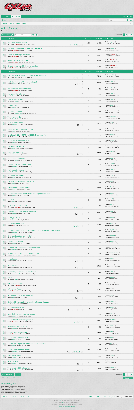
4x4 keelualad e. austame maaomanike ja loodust (27, 75)
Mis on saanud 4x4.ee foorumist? (21, 295)
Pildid (10, 277)
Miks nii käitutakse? (15, 122)
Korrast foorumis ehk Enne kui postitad (23, 66)
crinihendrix (18, 273)
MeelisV (112, 75)
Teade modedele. (14, 117)
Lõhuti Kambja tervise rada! (18, 338)
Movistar (112, 241)
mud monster (18, 113)
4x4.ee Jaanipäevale (15, 283)
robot (111, 193)
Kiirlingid (3, 17)
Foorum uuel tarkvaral (16, 307)
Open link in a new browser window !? (22, 314)
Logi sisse (12, 20)
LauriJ (14, 118)
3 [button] (128, 35)
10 (76, 351)
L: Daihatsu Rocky (14, 355)
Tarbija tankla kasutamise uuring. (21, 129)
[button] (131, 34)
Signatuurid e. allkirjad (16, 94)
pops (13, 201)
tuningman (113, 349)
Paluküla (11, 199)
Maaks (112, 277)
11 (79, 351)
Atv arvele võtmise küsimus (18, 140)
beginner (112, 42)
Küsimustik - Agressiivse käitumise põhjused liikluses (28, 302)
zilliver (111, 88)
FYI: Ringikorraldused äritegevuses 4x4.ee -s (25, 49)
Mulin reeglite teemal (16, 170)
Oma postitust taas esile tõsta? (20, 236)
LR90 (111, 199)
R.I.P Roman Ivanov (15, 111)
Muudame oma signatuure (18, 332)
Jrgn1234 (14, 232)
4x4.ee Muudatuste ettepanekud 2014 (22, 320)
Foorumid (17, 17)
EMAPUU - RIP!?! (14, 218)
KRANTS (112, 223)
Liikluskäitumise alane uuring (19, 187)
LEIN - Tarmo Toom (15, 152)
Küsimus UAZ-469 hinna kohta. (20, 164)
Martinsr (17, 370)
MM (111, 288)
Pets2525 (14, 172)
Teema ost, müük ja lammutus (19, 368)
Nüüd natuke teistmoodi (17, 42)
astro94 (14, 363)
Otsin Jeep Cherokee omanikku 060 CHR (23, 253)
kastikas (112, 140)
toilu (13, 154)
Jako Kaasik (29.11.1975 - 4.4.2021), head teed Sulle (27, 135)
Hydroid (14, 249)
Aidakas (14, 328)
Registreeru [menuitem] (131, 17)
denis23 (14, 166)
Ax (13, 297)
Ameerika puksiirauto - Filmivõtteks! (22, 272)
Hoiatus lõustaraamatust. (17, 326)
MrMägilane (113, 116)
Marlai (14, 243)
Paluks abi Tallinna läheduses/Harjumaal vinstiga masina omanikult (34, 230)
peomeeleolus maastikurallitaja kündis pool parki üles (29, 193)
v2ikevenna (113, 146)
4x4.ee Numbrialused (16, 224)
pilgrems (112, 319)
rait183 (112, 164)
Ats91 (13, 303)
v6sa (111, 258)
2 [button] (126, 35)
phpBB (60, 400)
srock (111, 295)
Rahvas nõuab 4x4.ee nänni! (19, 349)
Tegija (16, 279)
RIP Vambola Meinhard (17, 158)
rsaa (13, 131)
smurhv (112, 283)
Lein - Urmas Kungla (15, 100)
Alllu (111, 204)
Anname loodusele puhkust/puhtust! (22, 211)
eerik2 (111, 265)
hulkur (14, 291)
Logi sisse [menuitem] (128, 17)
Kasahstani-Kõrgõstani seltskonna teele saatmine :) (27, 343)
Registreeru (21, 20)
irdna (13, 142)
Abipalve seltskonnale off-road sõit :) (22, 181)
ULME (14, 177)
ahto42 (112, 151)
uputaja (112, 217)
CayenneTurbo (16, 255)
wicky (111, 331)
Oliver (16, 137)
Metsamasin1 (18, 238)
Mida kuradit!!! (13, 265)
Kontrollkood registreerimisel (19, 54)
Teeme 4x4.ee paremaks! (17, 205)
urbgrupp (112, 307)
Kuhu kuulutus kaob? (16, 242)
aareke (14, 316)
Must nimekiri (13, 361)
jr (12, 225)
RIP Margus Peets (14, 289)
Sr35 (111, 122)
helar (111, 181)
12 (81, 351)
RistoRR (14, 148)
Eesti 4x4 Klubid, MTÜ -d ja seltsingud (22, 82)
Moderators (12, 31)
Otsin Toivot (12, 105)
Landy (16, 77)
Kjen (13, 189)
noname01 (15, 124)
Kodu (7, 17)
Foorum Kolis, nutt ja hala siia (19, 88)
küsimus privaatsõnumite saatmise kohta (24, 247)
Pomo (111, 313)
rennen (112, 134)
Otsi (4, 20)
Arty (63, 402)
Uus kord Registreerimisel (18, 60)
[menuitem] (124, 16)
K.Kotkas (17, 44)
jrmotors (112, 48)
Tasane (14, 357)
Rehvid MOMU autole (16, 176)
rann (13, 107)
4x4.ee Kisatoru (9, 28)
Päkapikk (14, 351)
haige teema (12, 259)
